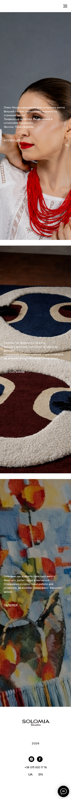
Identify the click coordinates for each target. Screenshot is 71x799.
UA (30, 774)
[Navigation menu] (65, 6)
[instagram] (31, 759)
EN (40, 774)
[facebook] (40, 759)
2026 (35, 743)
